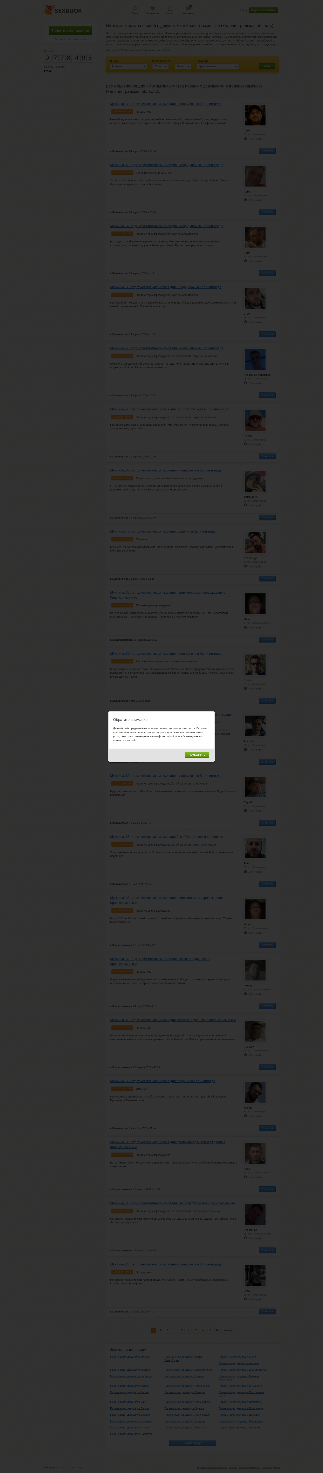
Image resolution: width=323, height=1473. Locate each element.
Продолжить (197, 754)
